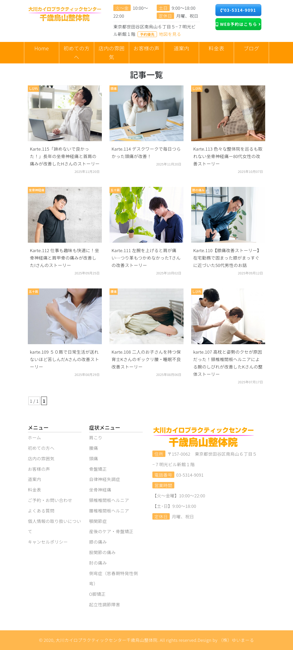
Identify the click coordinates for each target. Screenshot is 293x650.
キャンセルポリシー (48, 542)
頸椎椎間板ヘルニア (109, 500)
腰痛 (93, 448)
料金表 (34, 489)
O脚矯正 (97, 594)
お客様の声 (39, 469)
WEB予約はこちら (238, 24)
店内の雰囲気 (41, 458)
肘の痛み (98, 562)
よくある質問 (41, 510)
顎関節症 (98, 521)
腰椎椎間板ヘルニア (109, 510)
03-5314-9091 (238, 10)
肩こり (95, 437)
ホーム (34, 437)
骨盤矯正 (98, 469)
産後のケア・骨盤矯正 (111, 531)
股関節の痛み (102, 552)
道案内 (34, 479)
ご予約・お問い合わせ (50, 500)
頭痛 (93, 458)
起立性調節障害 (104, 604)
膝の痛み (98, 542)
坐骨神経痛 (100, 489)
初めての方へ (41, 448)
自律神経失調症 (104, 479)
